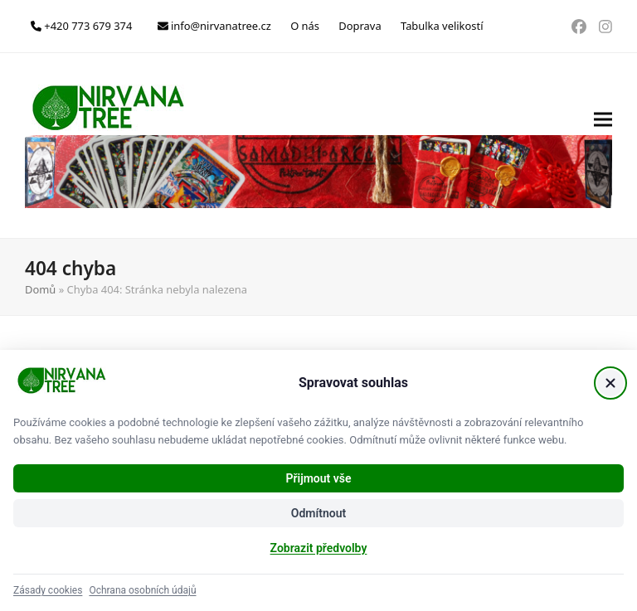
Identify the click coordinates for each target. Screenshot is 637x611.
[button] (603, 145)
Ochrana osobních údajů (142, 590)
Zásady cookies (47, 590)
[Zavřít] (610, 383)
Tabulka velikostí (442, 25)
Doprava (359, 25)
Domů (40, 289)
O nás (304, 25)
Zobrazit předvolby (318, 548)
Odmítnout (318, 513)
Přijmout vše (318, 478)
